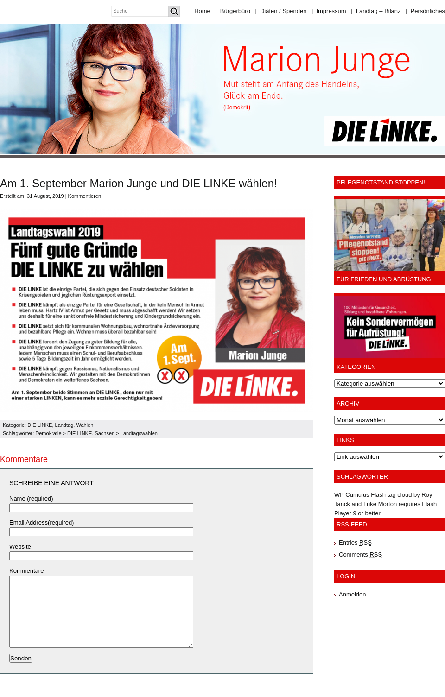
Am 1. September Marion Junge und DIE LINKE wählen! (138, 183)
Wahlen (84, 425)
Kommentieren (85, 196)
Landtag (64, 425)
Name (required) (31, 498)
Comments (360, 554)
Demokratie (48, 433)
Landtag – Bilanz (375, 10)
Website (20, 546)
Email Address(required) (41, 522)
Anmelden (352, 594)
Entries (355, 542)
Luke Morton (380, 504)
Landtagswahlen (139, 433)
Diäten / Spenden (281, 10)
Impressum (329, 10)
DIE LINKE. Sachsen (90, 433)
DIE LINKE (39, 425)
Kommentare (26, 570)
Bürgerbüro (232, 10)
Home (202, 10)
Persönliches (425, 10)
